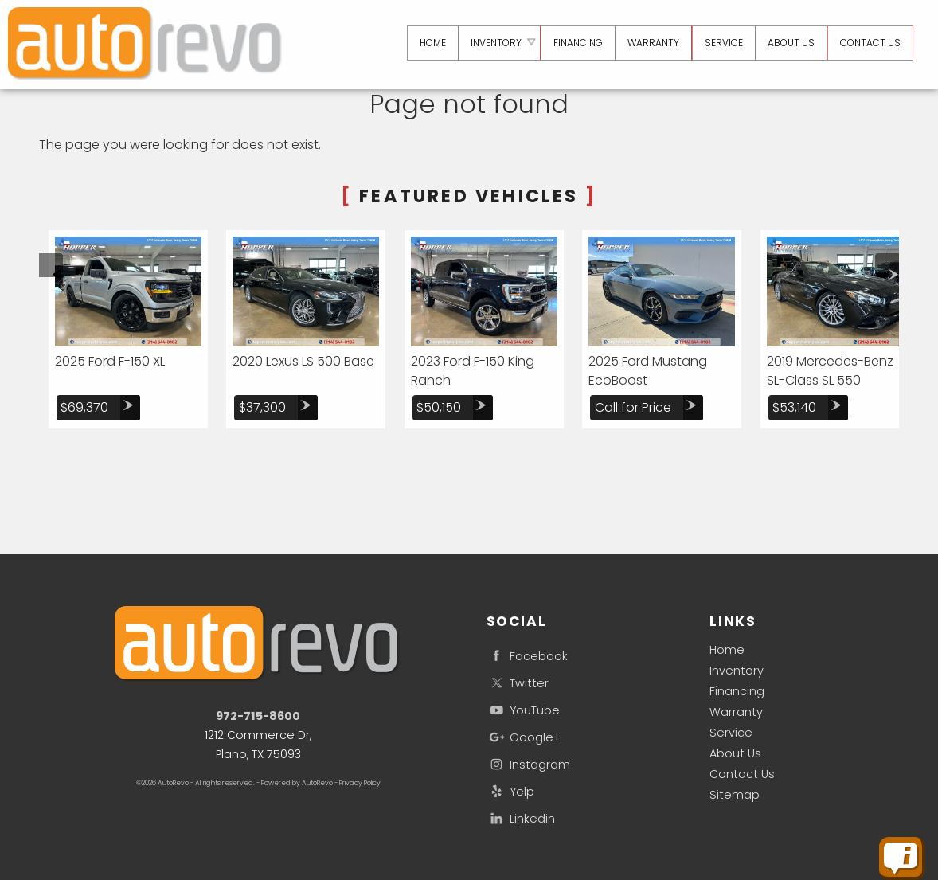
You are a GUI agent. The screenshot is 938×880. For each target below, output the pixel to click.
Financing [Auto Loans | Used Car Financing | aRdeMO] (574, 42)
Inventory (736, 671)
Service (730, 733)
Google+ (524, 737)
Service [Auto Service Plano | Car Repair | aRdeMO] (721, 42)
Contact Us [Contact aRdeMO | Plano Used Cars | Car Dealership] (869, 42)
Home (727, 650)
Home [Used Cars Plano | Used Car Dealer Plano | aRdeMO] (428, 42)
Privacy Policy (360, 783)
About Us (735, 753)
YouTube (523, 710)
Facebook (527, 656)
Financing (736, 691)
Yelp (510, 791)
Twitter (518, 683)
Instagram (528, 764)
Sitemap (734, 795)
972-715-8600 (258, 716)
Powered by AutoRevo (297, 783)
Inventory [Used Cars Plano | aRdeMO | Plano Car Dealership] (492, 42)
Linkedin (521, 818)
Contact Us (742, 774)
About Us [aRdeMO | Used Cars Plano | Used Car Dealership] (789, 42)
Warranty (736, 712)
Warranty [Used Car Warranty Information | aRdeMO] (651, 42)
